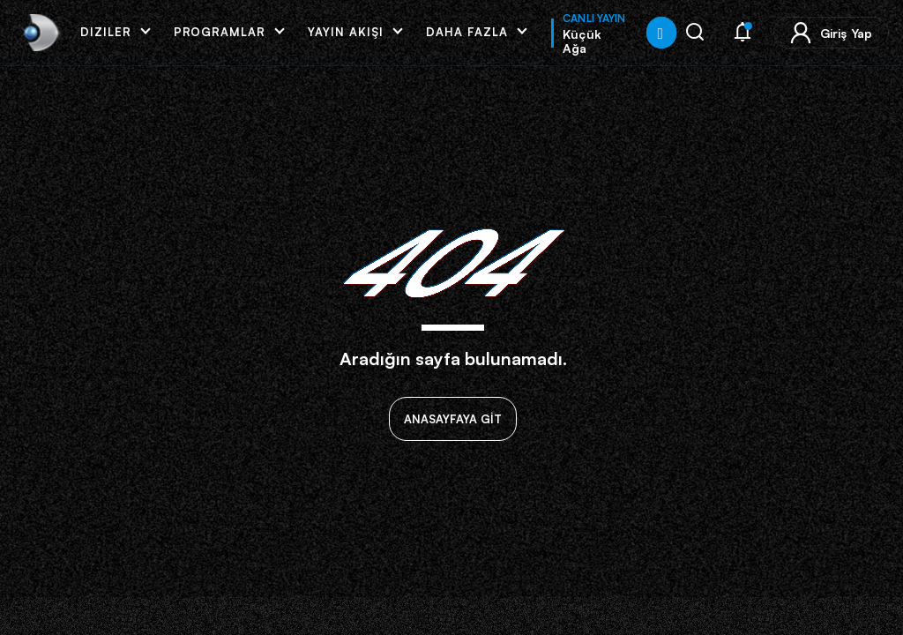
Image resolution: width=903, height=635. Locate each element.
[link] (39, 32)
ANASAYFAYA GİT (453, 419)
